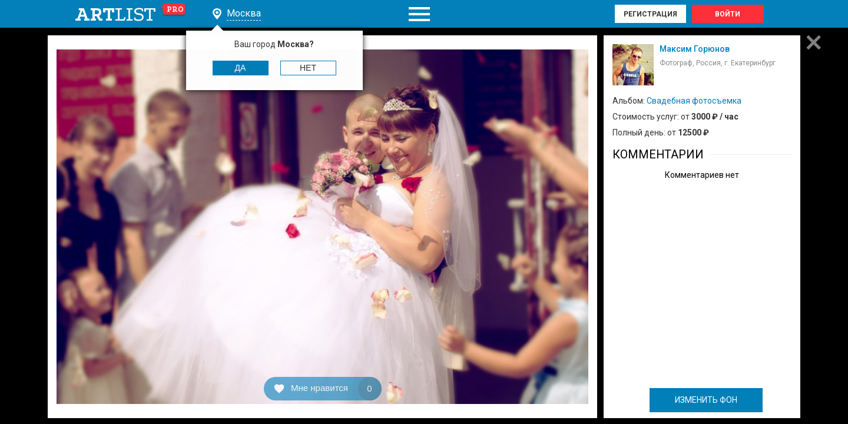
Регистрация (650, 14)
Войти (727, 14)
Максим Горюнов (695, 49)
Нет (308, 67)
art (130, 14)
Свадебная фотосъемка (694, 100)
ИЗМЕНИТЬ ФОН (706, 400)
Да (240, 67)
